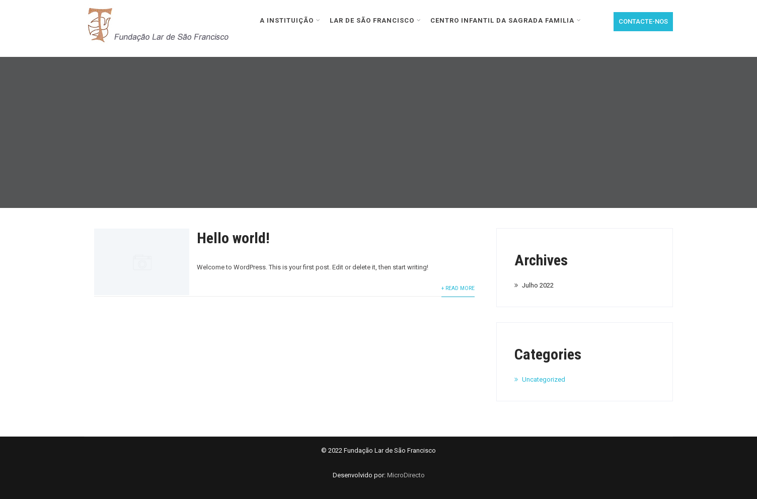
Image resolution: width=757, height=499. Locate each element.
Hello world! (233, 238)
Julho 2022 (538, 285)
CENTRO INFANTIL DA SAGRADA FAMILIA (505, 20)
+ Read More (458, 288)
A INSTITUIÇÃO (290, 20)
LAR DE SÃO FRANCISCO (375, 20)
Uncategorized (543, 379)
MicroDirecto (406, 475)
